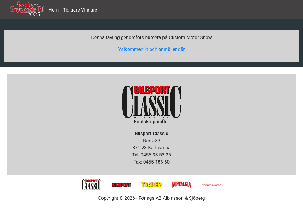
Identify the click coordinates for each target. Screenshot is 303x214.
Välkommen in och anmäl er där (151, 49)
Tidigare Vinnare (80, 10)
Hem (54, 10)
